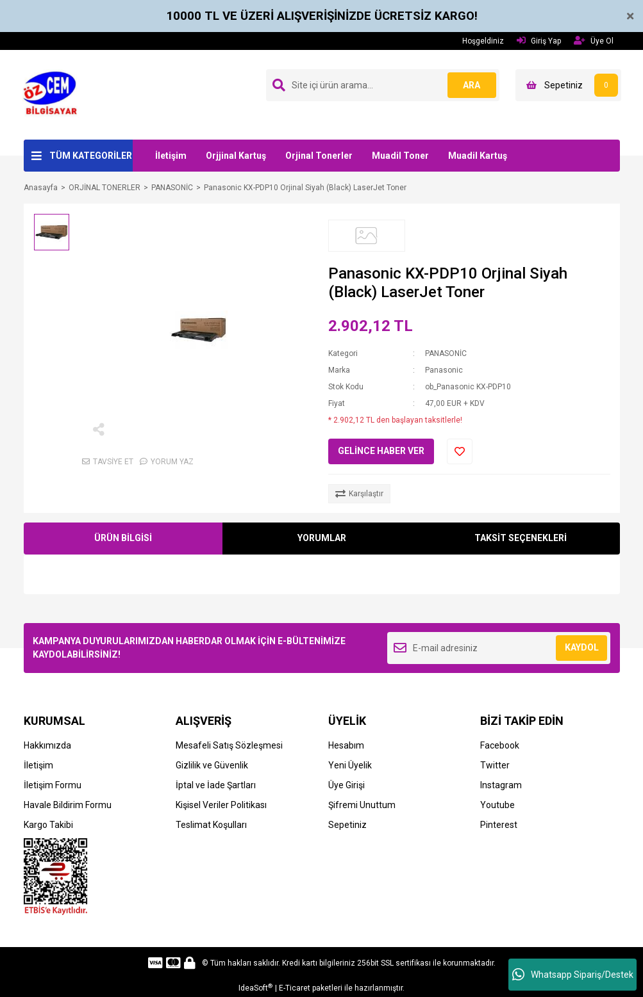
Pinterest (498, 825)
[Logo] (54, 94)
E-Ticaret (294, 988)
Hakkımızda (47, 745)
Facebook (499, 745)
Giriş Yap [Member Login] (539, 40)
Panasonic (444, 370)
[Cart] (568, 85)
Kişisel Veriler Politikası (221, 805)
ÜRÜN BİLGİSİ (123, 538)
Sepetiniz (347, 825)
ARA (470, 85)
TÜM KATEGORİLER (90, 155)
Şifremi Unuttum (362, 805)
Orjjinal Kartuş (236, 155)
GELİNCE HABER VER (381, 451)
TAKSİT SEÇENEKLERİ (520, 538)
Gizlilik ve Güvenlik (212, 765)
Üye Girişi (346, 785)
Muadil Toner (400, 155)
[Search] (382, 85)
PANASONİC (446, 353)
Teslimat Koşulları (211, 825)
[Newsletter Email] (499, 648)
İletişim (171, 155)
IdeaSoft (255, 988)
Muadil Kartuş (477, 155)
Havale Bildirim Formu (68, 805)
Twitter (495, 765)
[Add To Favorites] (459, 451)
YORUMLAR (321, 538)
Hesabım (346, 745)
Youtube (497, 805)
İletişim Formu (52, 785)
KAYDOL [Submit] (582, 647)
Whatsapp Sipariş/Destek (572, 975)
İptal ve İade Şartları (216, 785)
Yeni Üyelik (350, 765)
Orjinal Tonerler (319, 155)
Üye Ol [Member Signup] (594, 40)
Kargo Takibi (48, 825)
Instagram (501, 785)
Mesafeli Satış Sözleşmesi (229, 745)
